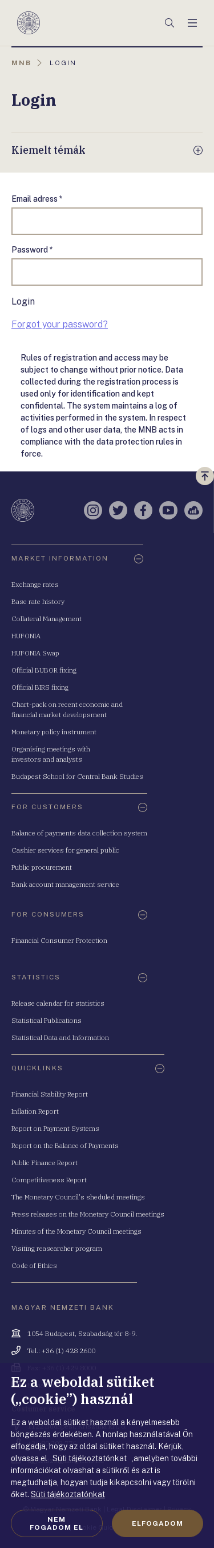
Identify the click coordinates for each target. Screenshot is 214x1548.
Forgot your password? (59, 324)
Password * (32, 249)
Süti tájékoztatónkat (68, 1494)
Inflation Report (35, 1111)
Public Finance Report (44, 1162)
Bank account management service (65, 884)
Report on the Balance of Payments (65, 1145)
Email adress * (37, 198)
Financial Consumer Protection (59, 940)
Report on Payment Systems (55, 1128)
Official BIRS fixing (39, 687)
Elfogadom (157, 1523)
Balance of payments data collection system (79, 833)
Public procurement (41, 867)
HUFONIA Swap (35, 653)
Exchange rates (35, 584)
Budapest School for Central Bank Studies (77, 776)
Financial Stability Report (49, 1094)
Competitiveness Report (49, 1179)
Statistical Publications (46, 1020)
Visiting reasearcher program (56, 1248)
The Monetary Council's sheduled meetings (78, 1197)
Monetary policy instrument (53, 731)
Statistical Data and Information (60, 1037)
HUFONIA (26, 635)
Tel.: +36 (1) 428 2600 (61, 1350)
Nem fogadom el (56, 1523)
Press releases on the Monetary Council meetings (87, 1214)
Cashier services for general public (65, 850)
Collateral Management (46, 618)
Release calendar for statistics (57, 1003)
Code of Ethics (34, 1265)
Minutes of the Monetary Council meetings (76, 1231)
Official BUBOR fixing (43, 670)
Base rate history (37, 601)
